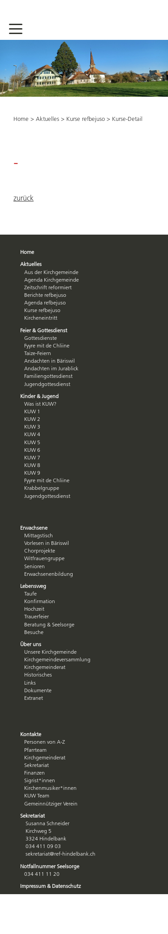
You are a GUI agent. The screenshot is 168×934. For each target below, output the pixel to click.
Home (21, 118)
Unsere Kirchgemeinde (50, 651)
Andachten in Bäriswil (49, 360)
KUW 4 (32, 434)
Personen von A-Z (44, 741)
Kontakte (30, 734)
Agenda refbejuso (45, 302)
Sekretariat (36, 765)
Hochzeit (34, 608)
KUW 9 (32, 472)
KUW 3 (32, 426)
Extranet (33, 697)
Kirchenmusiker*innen (50, 787)
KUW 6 (32, 449)
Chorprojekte (39, 550)
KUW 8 (32, 465)
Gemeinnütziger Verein (51, 803)
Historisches (38, 674)
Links (30, 682)
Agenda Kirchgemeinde (51, 279)
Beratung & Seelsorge (49, 624)
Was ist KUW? (40, 403)
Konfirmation (39, 601)
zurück (23, 197)
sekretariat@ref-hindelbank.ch (60, 853)
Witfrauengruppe (44, 558)
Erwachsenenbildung (48, 573)
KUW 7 (32, 457)
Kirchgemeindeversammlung (57, 659)
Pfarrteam (35, 749)
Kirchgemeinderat (44, 667)
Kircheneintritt (40, 317)
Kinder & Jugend (39, 396)
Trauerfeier (36, 616)
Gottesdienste (40, 337)
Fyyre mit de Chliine (46, 345)
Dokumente (38, 690)
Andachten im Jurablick (51, 368)
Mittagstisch (38, 535)
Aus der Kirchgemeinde (51, 272)
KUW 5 (32, 442)
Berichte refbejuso (45, 294)
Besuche (33, 632)
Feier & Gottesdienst (43, 330)
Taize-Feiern (37, 353)
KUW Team (36, 795)
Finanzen (34, 772)
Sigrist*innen (39, 780)
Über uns (30, 644)
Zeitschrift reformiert (48, 287)
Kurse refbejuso (85, 118)
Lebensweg (33, 586)
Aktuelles (47, 118)
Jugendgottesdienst (47, 384)
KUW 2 (32, 419)
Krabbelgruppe (41, 487)
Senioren (34, 566)
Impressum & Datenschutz (50, 886)
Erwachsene (33, 527)
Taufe (30, 593)
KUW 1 (32, 411)
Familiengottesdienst (48, 376)
